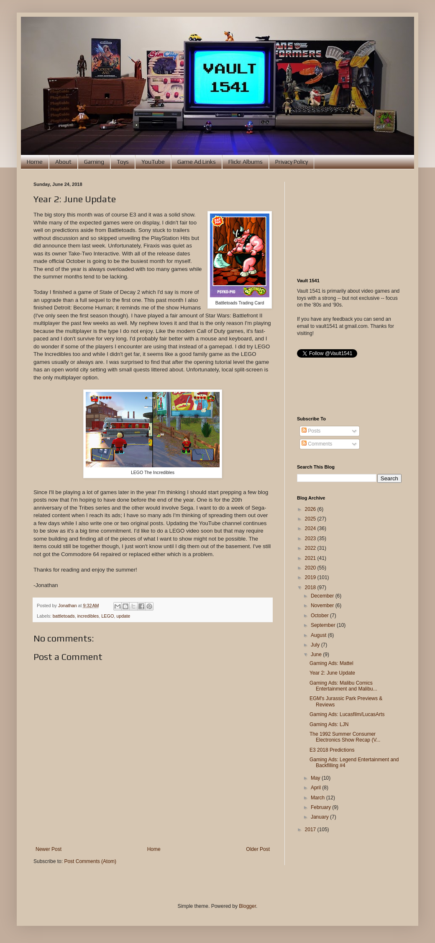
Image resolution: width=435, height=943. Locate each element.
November (323, 605)
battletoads (64, 615)
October (320, 615)
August (319, 635)
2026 (311, 509)
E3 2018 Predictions (332, 750)
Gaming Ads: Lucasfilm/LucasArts (347, 714)
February (321, 807)
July (316, 645)
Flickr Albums (245, 161)
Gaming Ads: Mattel (331, 663)
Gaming (94, 161)
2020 (311, 568)
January (320, 817)
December (323, 596)
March (318, 798)
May (316, 778)
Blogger (247, 906)
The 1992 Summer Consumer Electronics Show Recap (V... (345, 737)
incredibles (88, 615)
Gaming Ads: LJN (329, 724)
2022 (311, 548)
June (317, 654)
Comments (317, 444)
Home (35, 161)
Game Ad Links (196, 161)
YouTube (153, 161)
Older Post (258, 849)
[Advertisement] (349, 223)
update (123, 615)
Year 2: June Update (332, 673)
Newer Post (48, 849)
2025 (311, 519)
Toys (123, 161)
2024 (311, 528)
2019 (311, 577)
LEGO (107, 615)
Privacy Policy (291, 161)
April (316, 788)
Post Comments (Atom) (90, 861)
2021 (311, 558)
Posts (311, 431)
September (324, 625)
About (63, 161)
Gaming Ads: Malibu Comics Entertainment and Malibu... (343, 686)
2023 (311, 538)
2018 (311, 587)
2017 (311, 829)
